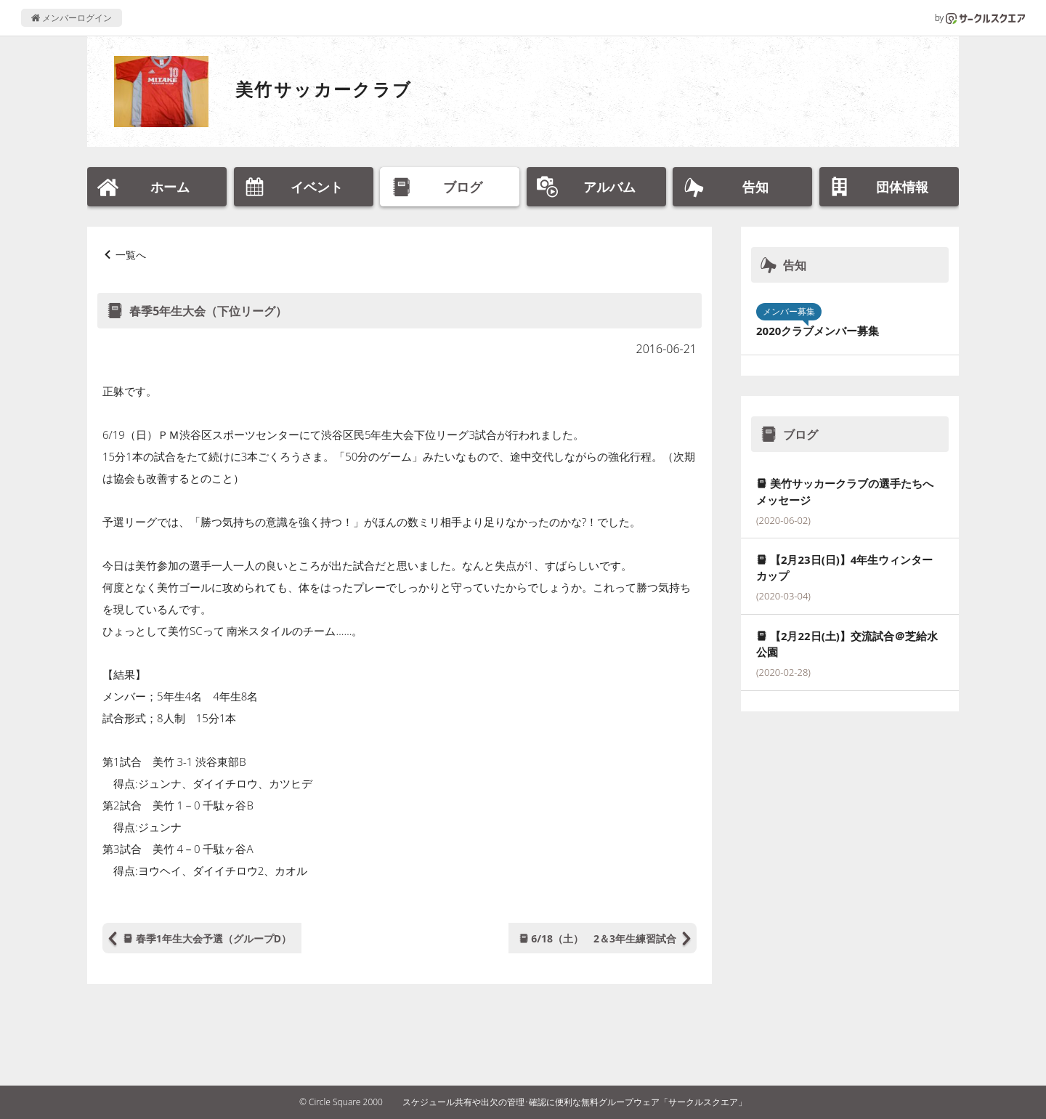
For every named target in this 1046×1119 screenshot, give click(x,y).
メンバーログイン (71, 18)
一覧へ (130, 255)
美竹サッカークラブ (324, 89)
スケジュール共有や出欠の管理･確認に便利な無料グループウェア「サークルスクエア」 (574, 1102)
